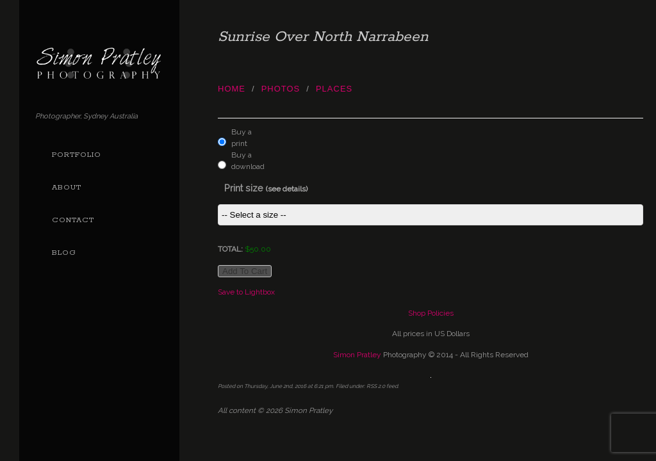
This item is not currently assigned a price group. (430, 214)
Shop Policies (431, 313)
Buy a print (241, 137)
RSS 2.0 (375, 386)
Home (231, 88)
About (66, 187)
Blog (64, 252)
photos (280, 88)
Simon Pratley (357, 354)
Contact (73, 220)
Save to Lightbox (246, 291)
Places (334, 88)
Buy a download (245, 160)
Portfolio (76, 154)
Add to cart (244, 271)
